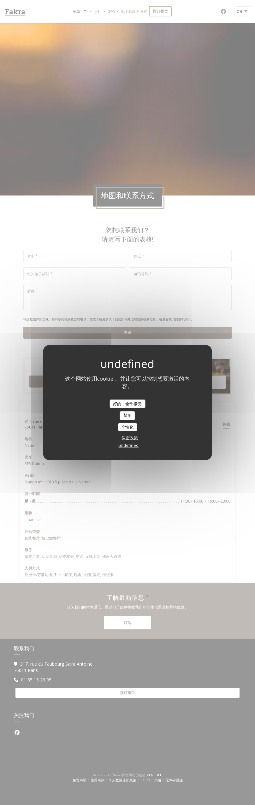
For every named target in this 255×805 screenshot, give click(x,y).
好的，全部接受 (127, 403)
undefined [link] (128, 445)
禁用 (127, 415)
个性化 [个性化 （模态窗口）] (127, 427)
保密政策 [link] (130, 437)
